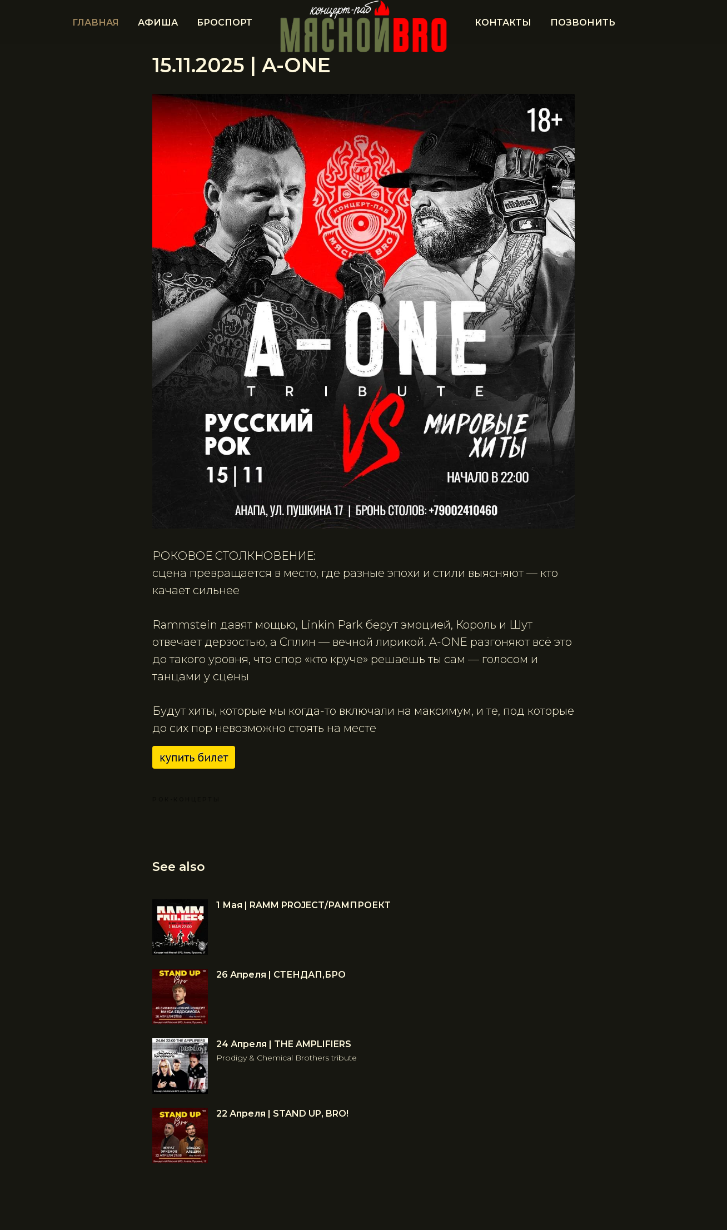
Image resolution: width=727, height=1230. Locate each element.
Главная (95, 22)
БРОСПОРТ (224, 22)
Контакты (503, 22)
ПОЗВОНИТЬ (582, 22)
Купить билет (194, 757)
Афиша (158, 22)
